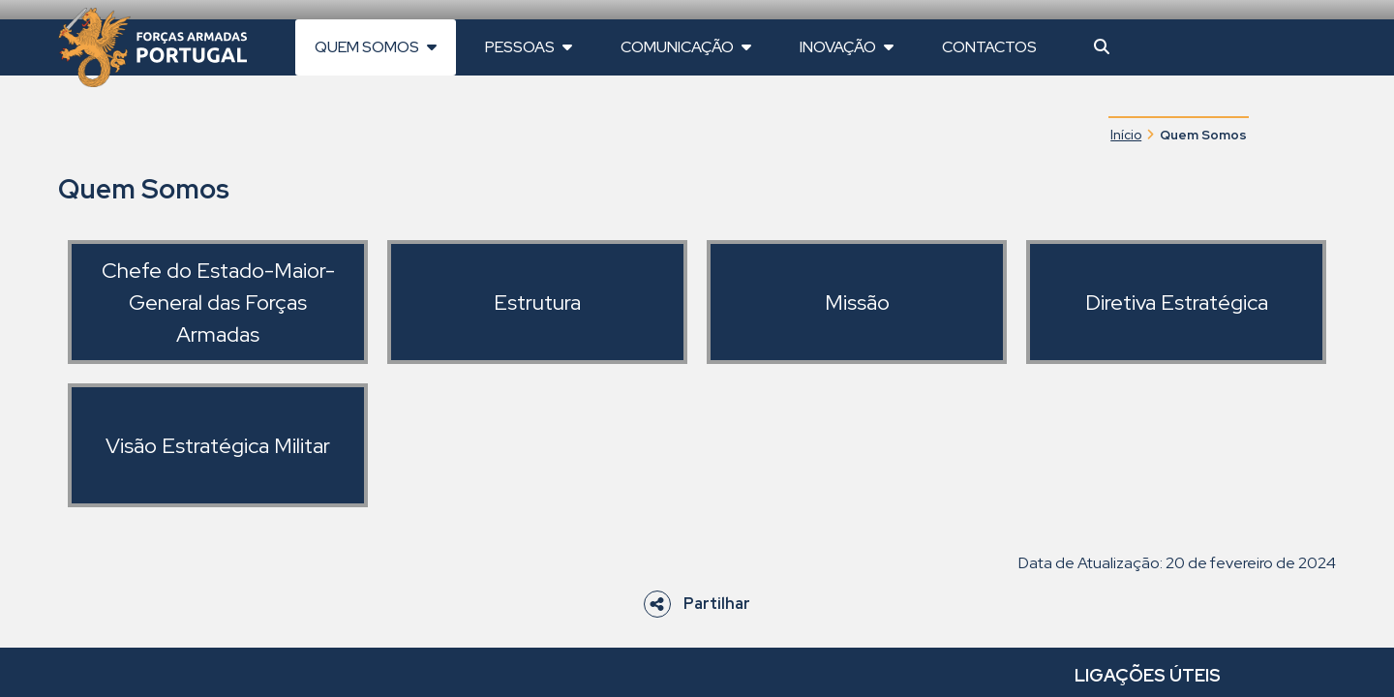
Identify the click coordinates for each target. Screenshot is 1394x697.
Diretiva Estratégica (1176, 302)
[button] (1101, 47)
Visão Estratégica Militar (218, 446)
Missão (857, 302)
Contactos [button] (989, 47)
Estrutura (537, 302)
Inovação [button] (847, 47)
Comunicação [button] (686, 47)
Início (1125, 134)
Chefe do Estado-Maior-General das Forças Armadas (218, 302)
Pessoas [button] (528, 47)
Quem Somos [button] (376, 47)
